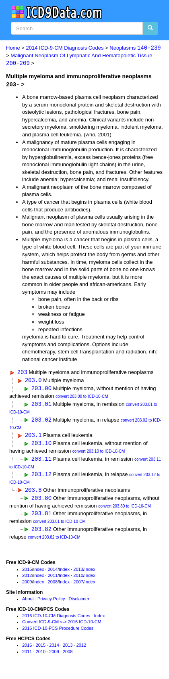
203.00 (41, 389)
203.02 (41, 420)
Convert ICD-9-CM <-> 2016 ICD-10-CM (61, 625)
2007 (78, 584)
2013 (78, 572)
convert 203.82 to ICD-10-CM (54, 540)
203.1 (33, 436)
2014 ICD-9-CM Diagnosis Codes (65, 48)
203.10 (41, 445)
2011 (53, 578)
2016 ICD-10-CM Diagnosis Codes (56, 618)
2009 (27, 584)
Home (13, 48)
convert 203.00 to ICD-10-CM (82, 397)
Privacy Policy (51, 601)
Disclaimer (79, 601)
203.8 (33, 492)
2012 (27, 578)
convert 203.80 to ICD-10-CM (124, 508)
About (28, 601)
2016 (27, 648)
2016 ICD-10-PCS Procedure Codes (57, 631)
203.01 (41, 405)
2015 (27, 572)
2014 (53, 572)
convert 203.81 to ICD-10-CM (59, 524)
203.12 (41, 476)
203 (22, 372)
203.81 (41, 516)
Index (38, 572)
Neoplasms (135, 48)
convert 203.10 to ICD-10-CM (98, 453)
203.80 (41, 500)
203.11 (41, 460)
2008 (53, 584)
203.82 (41, 532)
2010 (78, 578)
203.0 (33, 380)
